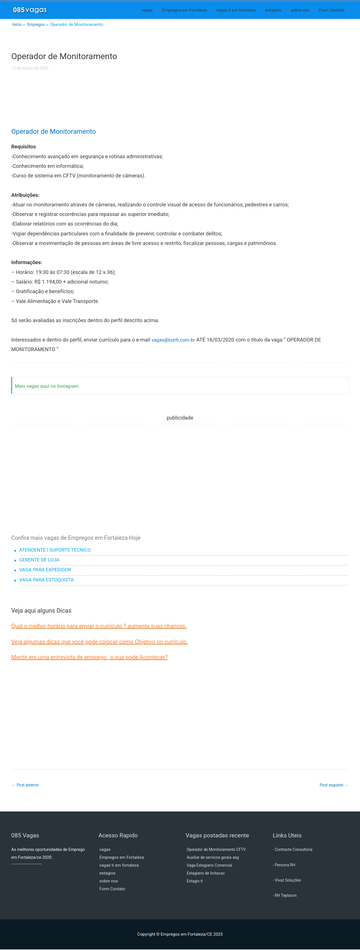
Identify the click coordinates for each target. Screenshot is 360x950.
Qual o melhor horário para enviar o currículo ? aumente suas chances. (99, 626)
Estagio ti (195, 881)
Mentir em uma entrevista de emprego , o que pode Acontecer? (89, 657)
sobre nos (300, 10)
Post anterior (26, 785)
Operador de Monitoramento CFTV (219, 850)
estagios (273, 10)
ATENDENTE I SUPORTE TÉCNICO (58, 550)
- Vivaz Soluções (288, 880)
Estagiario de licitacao (207, 873)
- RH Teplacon (286, 895)
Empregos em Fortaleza (184, 10)
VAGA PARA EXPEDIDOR (47, 570)
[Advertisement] (180, 103)
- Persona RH (285, 865)
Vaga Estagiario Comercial (211, 865)
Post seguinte (332, 785)
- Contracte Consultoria (294, 850)
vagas (147, 10)
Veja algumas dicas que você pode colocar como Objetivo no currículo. (99, 641)
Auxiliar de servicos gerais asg (215, 857)
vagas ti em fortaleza (236, 10)
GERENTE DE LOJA (41, 560)
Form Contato (332, 10)
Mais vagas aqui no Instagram (49, 386)
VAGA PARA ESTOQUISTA (48, 580)
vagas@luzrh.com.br (175, 340)
